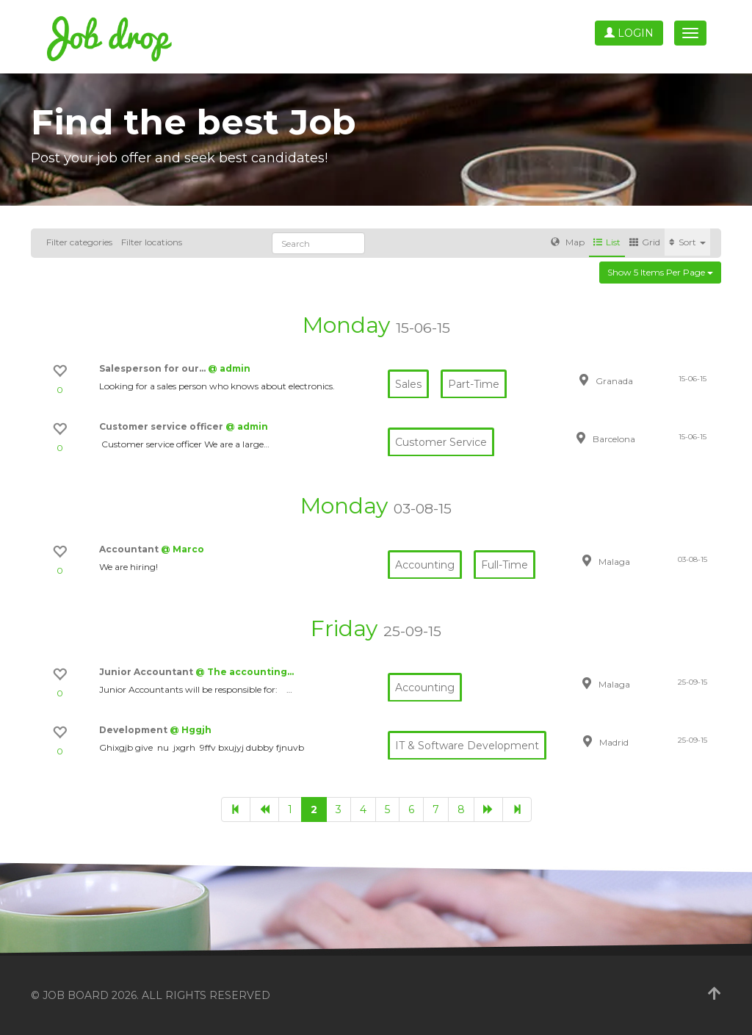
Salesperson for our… (153, 368)
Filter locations (151, 242)
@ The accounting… (244, 671)
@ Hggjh (191, 729)
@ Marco (182, 549)
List (607, 242)
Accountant (130, 549)
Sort (687, 242)
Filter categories (79, 242)
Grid (644, 242)
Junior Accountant (147, 671)
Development (134, 729)
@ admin (229, 368)
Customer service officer (162, 426)
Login (629, 33)
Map (568, 242)
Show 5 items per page (660, 272)
